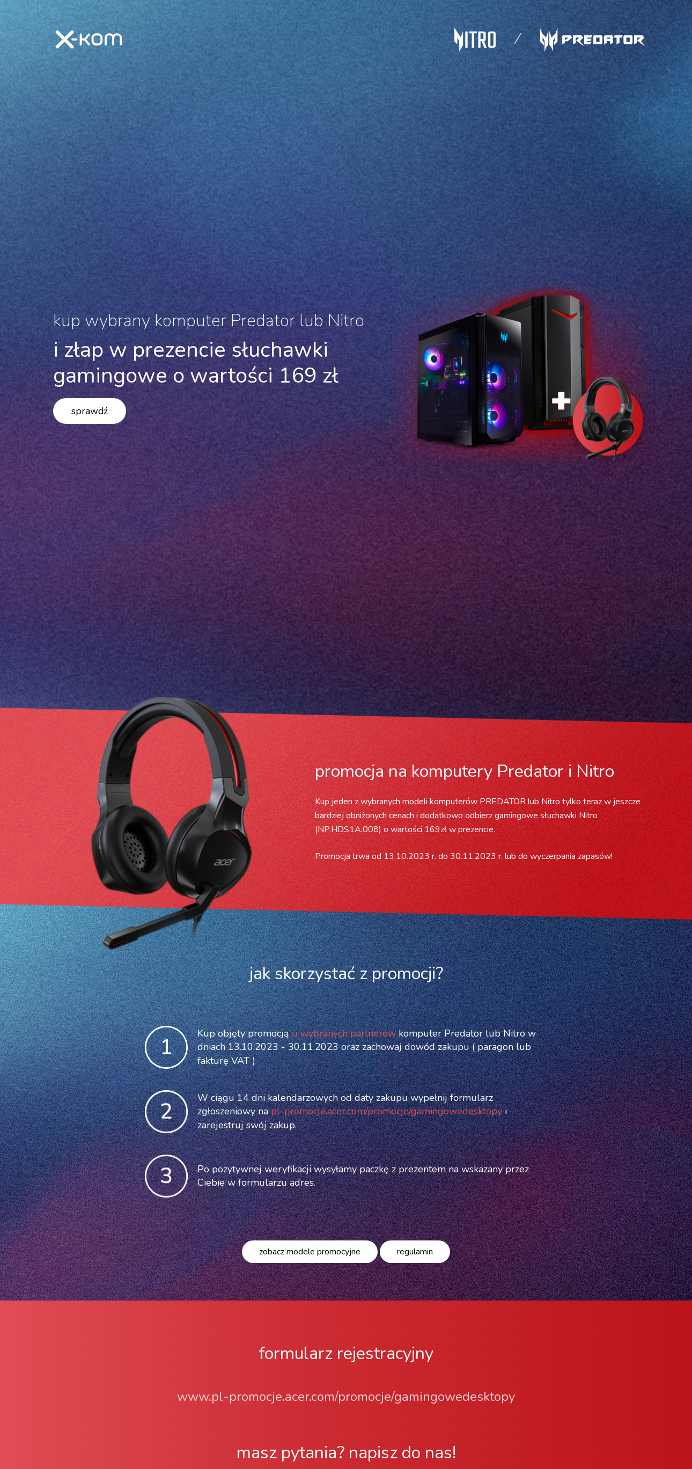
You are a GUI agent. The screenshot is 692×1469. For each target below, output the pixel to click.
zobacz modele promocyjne (309, 1252)
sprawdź (89, 411)
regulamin (415, 1252)
